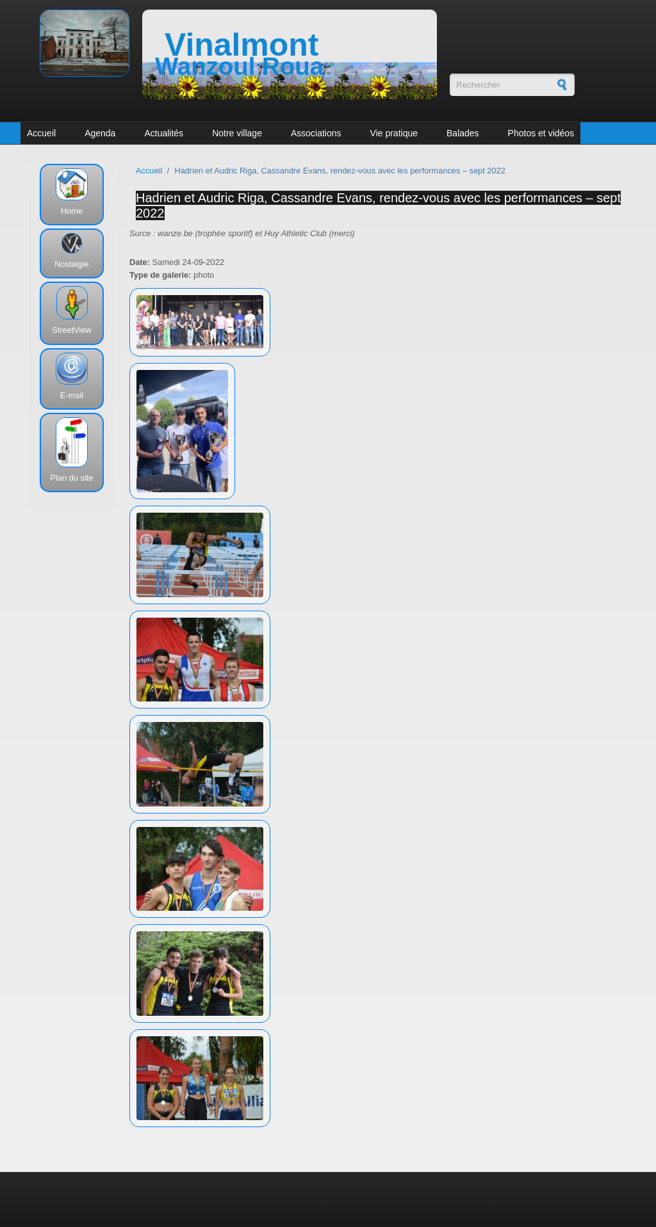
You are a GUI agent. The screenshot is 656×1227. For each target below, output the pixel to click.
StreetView (72, 330)
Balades (463, 133)
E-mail (71, 395)
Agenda (100, 133)
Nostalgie (71, 264)
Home (72, 211)
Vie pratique (394, 133)
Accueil (41, 133)
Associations (316, 133)
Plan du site (72, 478)
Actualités (163, 133)
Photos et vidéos (541, 133)
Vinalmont (241, 45)
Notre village (237, 133)
